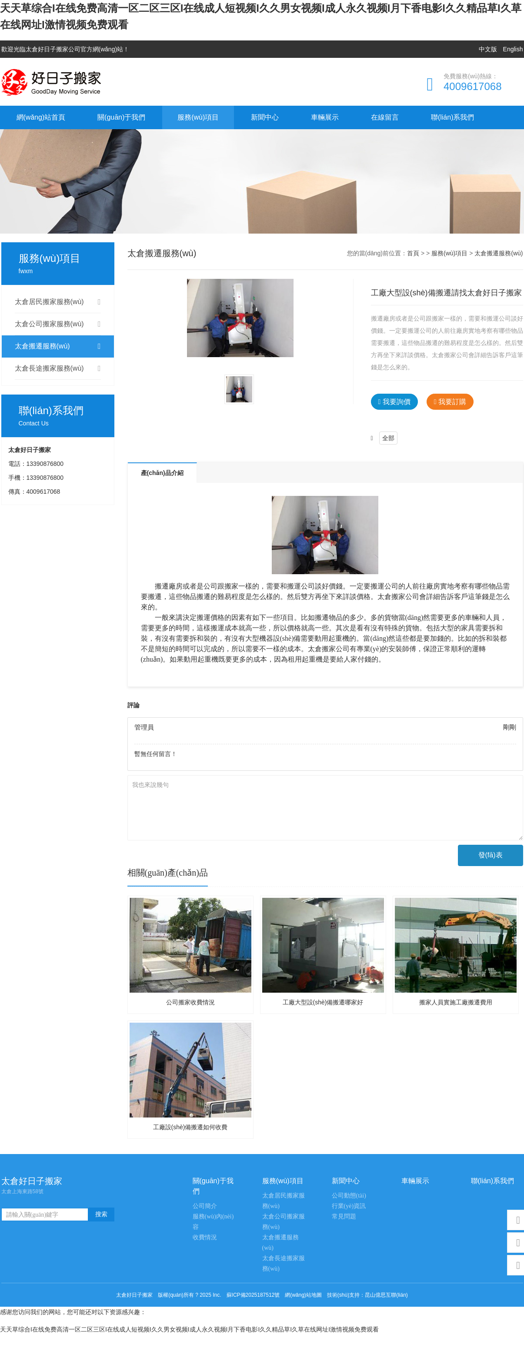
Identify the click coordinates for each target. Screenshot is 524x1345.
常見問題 (344, 1216)
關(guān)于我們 (121, 117)
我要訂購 (450, 402)
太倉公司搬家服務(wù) (58, 324)
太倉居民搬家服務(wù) (58, 302)
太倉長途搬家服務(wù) (58, 368)
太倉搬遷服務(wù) (58, 346)
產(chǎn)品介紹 (162, 472)
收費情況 (205, 1237)
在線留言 (385, 117)
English (513, 49)
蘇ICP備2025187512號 (253, 1295)
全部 (388, 438)
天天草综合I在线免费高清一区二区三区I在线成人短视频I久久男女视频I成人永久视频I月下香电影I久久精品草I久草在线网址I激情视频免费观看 (189, 1329)
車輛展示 (325, 117)
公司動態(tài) (349, 1195)
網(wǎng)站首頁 (41, 117)
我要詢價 (394, 402)
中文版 (488, 49)
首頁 (413, 253)
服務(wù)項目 (198, 117)
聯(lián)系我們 (452, 117)
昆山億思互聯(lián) (386, 1295)
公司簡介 (205, 1206)
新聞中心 (265, 117)
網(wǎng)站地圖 (303, 1295)
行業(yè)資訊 (349, 1206)
